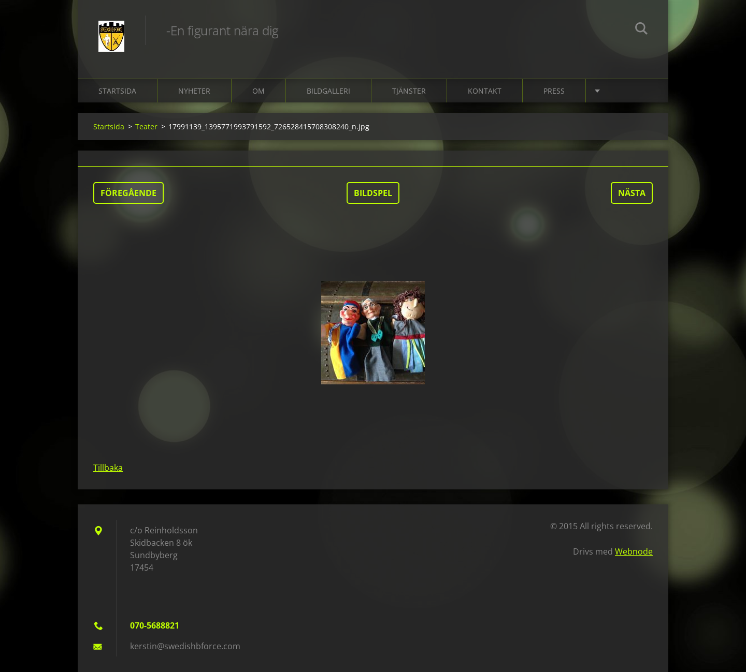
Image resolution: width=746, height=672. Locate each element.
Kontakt (484, 91)
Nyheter (194, 91)
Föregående (128, 193)
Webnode (634, 551)
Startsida (117, 91)
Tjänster (409, 91)
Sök (641, 30)
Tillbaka (108, 467)
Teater (146, 126)
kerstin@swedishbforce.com (185, 646)
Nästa (631, 193)
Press (554, 91)
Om (258, 91)
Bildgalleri (328, 91)
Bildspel (373, 193)
